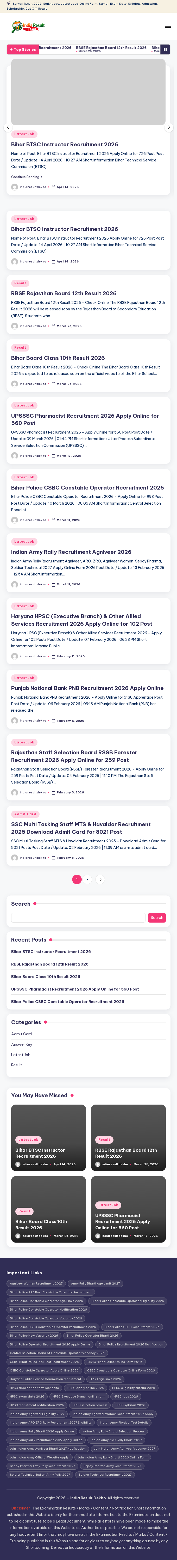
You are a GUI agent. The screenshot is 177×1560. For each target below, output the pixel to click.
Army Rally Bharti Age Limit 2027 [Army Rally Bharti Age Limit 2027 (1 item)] (95, 1283)
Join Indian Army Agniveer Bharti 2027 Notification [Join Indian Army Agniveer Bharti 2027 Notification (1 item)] (48, 1448)
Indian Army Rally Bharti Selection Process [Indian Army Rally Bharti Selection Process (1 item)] (113, 1431)
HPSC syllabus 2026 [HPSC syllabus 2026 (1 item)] (130, 1405)
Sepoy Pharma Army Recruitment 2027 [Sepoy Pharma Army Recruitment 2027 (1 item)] (112, 1466)
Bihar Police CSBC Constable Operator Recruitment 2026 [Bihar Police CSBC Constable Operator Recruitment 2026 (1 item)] (53, 1327)
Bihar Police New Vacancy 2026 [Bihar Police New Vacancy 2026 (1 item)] (34, 1335)
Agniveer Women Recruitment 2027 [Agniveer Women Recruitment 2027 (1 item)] (36, 1283)
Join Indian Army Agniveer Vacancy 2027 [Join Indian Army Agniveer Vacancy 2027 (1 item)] (124, 1448)
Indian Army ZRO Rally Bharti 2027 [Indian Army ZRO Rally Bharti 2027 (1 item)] (116, 1440)
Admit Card (25, 814)
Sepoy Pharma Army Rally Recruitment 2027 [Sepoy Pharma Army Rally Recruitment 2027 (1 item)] (42, 1466)
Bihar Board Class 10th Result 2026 (58, 358)
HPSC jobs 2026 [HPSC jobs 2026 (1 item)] (126, 1396)
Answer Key (21, 1044)
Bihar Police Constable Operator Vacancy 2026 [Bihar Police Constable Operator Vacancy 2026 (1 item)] (46, 1318)
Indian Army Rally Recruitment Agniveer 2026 (71, 552)
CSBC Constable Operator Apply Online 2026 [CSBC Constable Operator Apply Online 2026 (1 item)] (44, 1370)
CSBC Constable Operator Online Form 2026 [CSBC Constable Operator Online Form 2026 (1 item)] (121, 1370)
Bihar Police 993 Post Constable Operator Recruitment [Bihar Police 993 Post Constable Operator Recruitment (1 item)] (51, 1292)
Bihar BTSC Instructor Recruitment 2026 (51, 48)
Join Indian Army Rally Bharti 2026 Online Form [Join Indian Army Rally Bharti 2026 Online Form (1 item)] (113, 1457)
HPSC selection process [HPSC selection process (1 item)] (90, 1405)
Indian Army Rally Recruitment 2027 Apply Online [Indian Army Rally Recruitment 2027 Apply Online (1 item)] (46, 1440)
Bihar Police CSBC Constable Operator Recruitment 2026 (87, 487)
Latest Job (24, 134)
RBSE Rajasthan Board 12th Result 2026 (127, 48)
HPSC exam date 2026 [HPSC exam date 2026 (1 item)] (27, 1396)
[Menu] (167, 26)
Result (20, 283)
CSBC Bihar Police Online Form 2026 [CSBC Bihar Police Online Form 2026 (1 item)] (114, 1362)
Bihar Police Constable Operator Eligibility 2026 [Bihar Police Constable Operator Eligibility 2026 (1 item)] (128, 1301)
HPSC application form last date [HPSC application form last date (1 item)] (34, 1388)
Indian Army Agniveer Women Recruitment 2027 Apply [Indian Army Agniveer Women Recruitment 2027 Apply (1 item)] (113, 1414)
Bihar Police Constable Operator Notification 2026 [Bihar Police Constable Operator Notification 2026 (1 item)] (48, 1309)
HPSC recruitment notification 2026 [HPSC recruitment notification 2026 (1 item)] (37, 1405)
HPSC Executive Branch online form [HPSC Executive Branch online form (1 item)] (79, 1396)
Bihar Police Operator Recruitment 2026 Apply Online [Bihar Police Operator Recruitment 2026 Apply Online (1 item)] (50, 1344)
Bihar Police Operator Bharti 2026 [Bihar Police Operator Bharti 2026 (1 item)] (92, 1335)
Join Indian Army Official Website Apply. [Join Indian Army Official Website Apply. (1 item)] (39, 1457)
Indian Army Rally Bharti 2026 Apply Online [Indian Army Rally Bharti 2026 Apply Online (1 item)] (42, 1431)
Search (20, 903)
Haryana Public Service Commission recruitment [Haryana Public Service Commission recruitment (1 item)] (45, 1379)
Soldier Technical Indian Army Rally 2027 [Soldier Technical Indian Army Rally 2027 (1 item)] (40, 1474)
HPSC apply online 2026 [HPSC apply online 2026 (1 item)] (85, 1388)
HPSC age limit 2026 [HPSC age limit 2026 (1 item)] (105, 1379)
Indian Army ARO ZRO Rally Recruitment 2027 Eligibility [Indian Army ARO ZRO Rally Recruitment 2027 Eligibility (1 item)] (50, 1422)
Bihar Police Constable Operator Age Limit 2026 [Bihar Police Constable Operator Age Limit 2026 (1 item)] (46, 1301)
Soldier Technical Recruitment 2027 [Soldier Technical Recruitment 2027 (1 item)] (105, 1474)
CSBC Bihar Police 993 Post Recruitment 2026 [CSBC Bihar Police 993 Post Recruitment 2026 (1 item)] (44, 1362)
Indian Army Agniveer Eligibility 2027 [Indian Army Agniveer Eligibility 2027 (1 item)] (37, 1414)
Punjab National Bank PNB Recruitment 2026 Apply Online (87, 688)
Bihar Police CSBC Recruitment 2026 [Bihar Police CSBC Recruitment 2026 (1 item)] (132, 1327)
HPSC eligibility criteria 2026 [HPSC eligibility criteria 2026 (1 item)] (133, 1388)
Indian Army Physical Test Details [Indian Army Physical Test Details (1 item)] (124, 1422)
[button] (26, 177)
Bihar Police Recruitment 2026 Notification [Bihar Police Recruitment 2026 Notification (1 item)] (131, 1344)
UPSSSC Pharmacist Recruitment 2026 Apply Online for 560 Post (75, 989)
